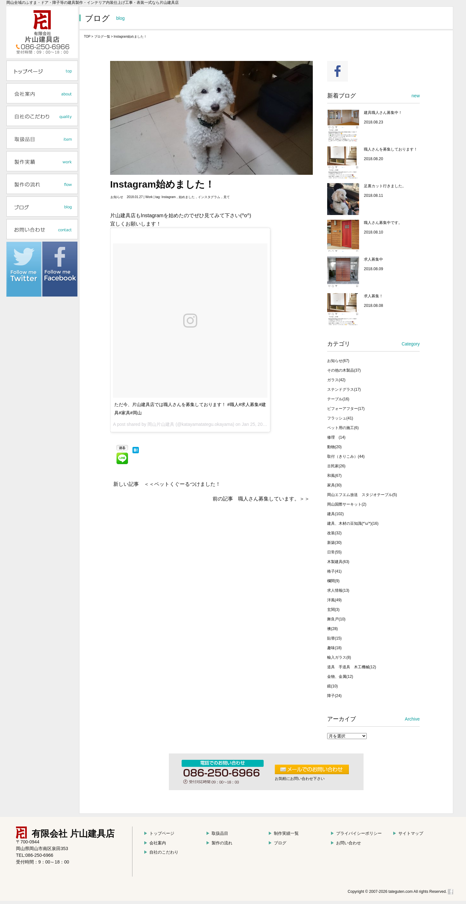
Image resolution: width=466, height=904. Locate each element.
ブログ (277, 843)
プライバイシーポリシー (356, 833)
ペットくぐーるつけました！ (187, 484)
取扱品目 (217, 833)
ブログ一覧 (102, 36)
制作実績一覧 (283, 833)
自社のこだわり (161, 852)
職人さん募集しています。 (268, 498)
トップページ (159, 833)
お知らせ (116, 197)
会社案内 (155, 843)
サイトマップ (408, 833)
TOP (87, 36)
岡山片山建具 (160, 424)
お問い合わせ (345, 843)
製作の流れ (219, 843)
